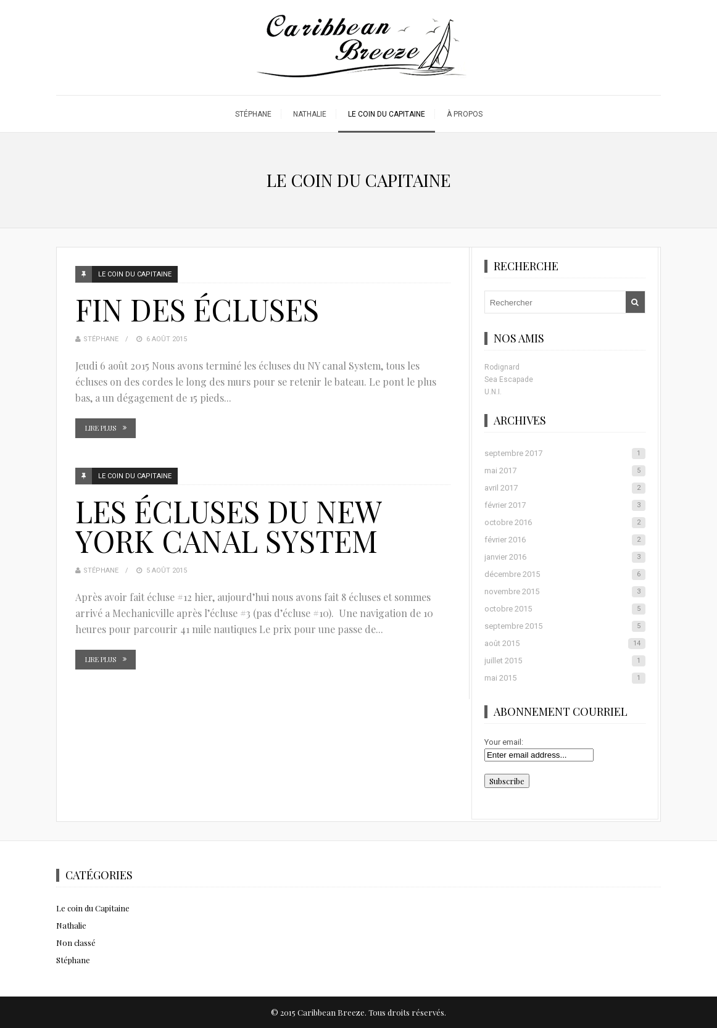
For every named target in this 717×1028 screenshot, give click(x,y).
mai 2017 (564, 470)
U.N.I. (493, 392)
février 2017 (564, 505)
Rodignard (502, 367)
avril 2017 (564, 488)
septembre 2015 (564, 626)
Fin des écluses (197, 309)
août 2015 (564, 643)
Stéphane (253, 114)
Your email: (503, 742)
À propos (465, 114)
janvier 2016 (564, 557)
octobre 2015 (564, 609)
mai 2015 (564, 678)
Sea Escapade (508, 379)
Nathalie (309, 114)
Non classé (76, 942)
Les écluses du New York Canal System (228, 525)
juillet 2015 (564, 660)
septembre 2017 (564, 453)
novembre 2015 (564, 591)
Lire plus (100, 428)
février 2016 (564, 539)
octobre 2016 (564, 522)
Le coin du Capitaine (386, 114)
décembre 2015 (564, 574)
